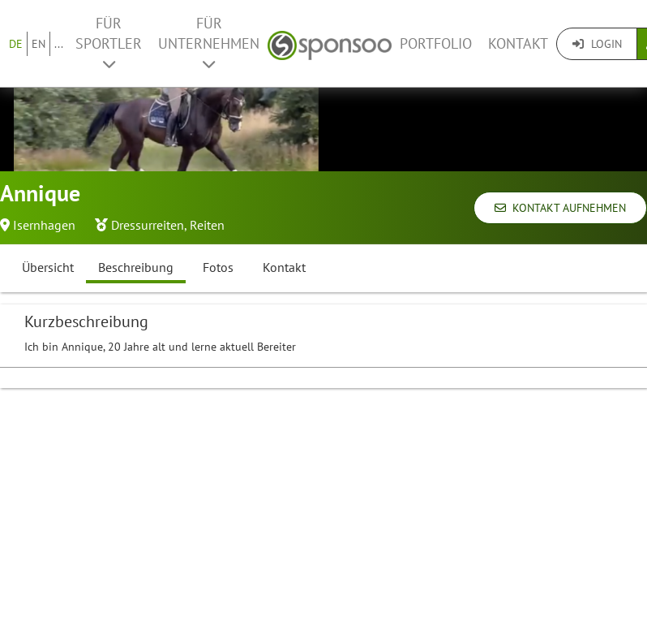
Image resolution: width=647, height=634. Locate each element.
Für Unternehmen (208, 42)
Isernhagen (44, 225)
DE (16, 44)
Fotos (218, 267)
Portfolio (436, 43)
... (58, 44)
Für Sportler (108, 42)
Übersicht (48, 267)
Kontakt (518, 43)
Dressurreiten (147, 225)
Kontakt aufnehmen (560, 208)
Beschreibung (136, 267)
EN (38, 44)
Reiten (207, 225)
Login (597, 44)
